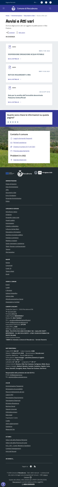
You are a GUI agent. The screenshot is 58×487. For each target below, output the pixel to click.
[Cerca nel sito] (50, 8)
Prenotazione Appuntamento (14, 397)
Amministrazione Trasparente (14, 386)
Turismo (8, 249)
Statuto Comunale (11, 409)
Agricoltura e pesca (11, 212)
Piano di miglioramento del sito (15, 392)
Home (7, 16)
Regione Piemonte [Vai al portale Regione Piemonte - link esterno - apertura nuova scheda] (10, 2)
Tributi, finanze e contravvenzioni (15, 246)
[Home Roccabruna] (23, 8)
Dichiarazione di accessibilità (14, 389)
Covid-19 (8, 268)
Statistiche (9, 426)
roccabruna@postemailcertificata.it (20, 320)
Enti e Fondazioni (11, 195)
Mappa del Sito (10, 429)
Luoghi (8, 287)
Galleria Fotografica (11, 293)
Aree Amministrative (12, 187)
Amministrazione (16, 16)
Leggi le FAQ (9, 395)
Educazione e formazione (13, 232)
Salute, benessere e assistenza (15, 243)
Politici (8, 201)
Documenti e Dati (29, 16)
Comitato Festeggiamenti (13, 448)
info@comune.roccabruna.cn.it (19, 322)
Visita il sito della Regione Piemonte (16, 440)
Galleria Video (10, 296)
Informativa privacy (11, 412)
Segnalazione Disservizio (13, 400)
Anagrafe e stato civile (12, 217)
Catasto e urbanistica (12, 226)
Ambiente (9, 214)
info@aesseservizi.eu (16, 375)
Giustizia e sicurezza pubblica (14, 235)
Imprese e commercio (12, 238)
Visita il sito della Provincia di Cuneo (16, 443)
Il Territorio (9, 290)
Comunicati (9, 265)
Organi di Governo (11, 184)
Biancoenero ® (17, 482)
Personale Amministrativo (13, 198)
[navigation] (4, 8)
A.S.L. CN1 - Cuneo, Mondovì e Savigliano (18, 445)
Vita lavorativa (10, 252)
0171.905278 (12, 314)
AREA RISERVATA (28, 484)
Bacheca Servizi (10, 406)
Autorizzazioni (10, 223)
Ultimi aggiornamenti (12, 423)
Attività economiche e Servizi (14, 299)
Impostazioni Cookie (12, 418)
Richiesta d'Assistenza (12, 403)
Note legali (9, 415)
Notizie (8, 263)
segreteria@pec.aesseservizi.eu (18, 377)
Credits (8, 421)
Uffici (7, 190)
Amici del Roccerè (11, 451)
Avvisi (7, 274)
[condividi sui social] (10, 32)
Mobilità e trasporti (11, 240)
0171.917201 (12, 311)
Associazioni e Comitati (12, 302)
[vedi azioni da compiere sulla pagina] (20, 32)
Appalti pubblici (10, 220)
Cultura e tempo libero (12, 229)
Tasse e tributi (10, 271)
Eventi (8, 285)
